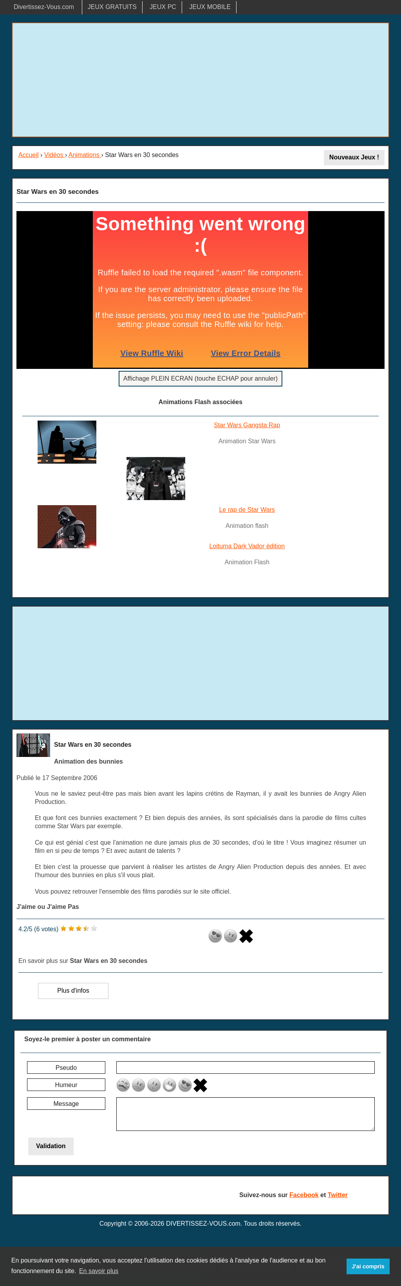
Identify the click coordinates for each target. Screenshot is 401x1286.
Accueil (28, 155)
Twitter (338, 1195)
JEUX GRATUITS (112, 7)
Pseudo (66, 1067)
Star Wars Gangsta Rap (247, 425)
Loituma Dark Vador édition (247, 546)
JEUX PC (163, 7)
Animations (85, 155)
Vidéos (54, 155)
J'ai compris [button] (368, 1266)
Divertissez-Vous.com (44, 7)
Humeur (66, 1085)
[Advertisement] (200, 80)
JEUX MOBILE (210, 7)
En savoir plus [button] (99, 1271)
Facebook (304, 1195)
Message (66, 1103)
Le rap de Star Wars (247, 509)
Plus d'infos (73, 990)
